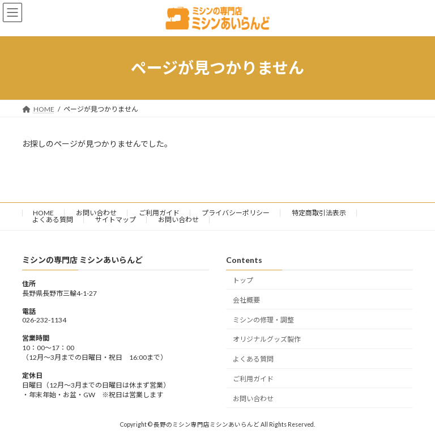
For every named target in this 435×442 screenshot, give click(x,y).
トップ (243, 280)
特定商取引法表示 (319, 213)
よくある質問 (52, 219)
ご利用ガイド (159, 213)
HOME (43, 213)
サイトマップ (115, 219)
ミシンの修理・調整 (263, 319)
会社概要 (246, 300)
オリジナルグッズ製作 (267, 339)
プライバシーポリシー (236, 213)
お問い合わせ (96, 213)
